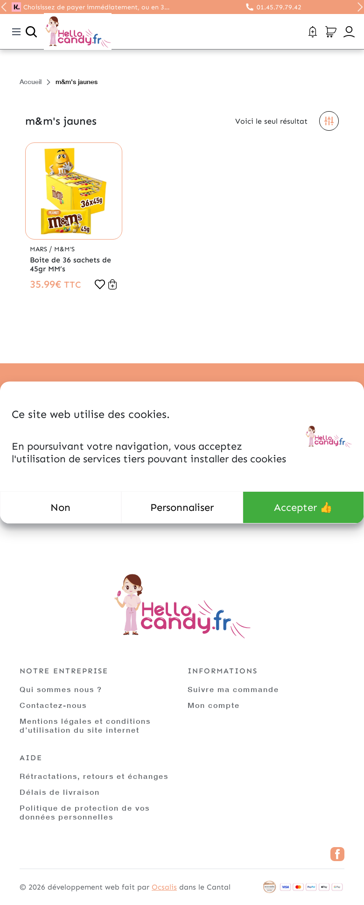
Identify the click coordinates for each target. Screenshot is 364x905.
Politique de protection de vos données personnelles (85, 812)
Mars (39, 249)
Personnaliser (182, 507)
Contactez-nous (53, 704)
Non (60, 507)
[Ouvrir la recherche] (31, 31)
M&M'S (64, 249)
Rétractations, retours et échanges (94, 775)
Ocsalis (164, 887)
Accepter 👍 (303, 507)
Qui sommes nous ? (61, 689)
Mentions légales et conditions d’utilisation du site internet (85, 725)
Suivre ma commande (233, 689)
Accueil (31, 81)
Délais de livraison (60, 791)
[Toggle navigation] (16, 32)
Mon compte (214, 704)
